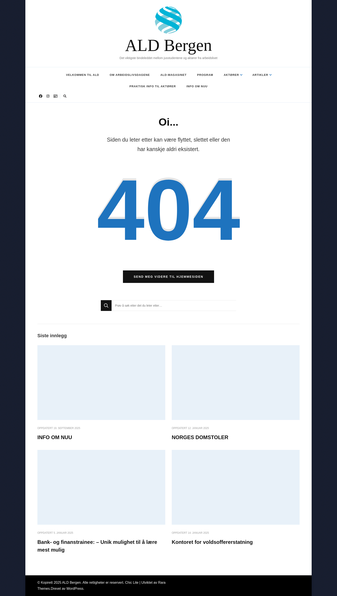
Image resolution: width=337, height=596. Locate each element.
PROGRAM (205, 74)
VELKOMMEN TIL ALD (82, 74)
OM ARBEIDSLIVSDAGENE (130, 74)
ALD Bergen (168, 44)
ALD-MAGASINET (173, 74)
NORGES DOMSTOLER (200, 437)
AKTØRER (231, 74)
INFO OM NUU (196, 86)
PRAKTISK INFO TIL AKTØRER (152, 86)
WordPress (74, 588)
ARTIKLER (260, 74)
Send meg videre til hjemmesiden (168, 276)
